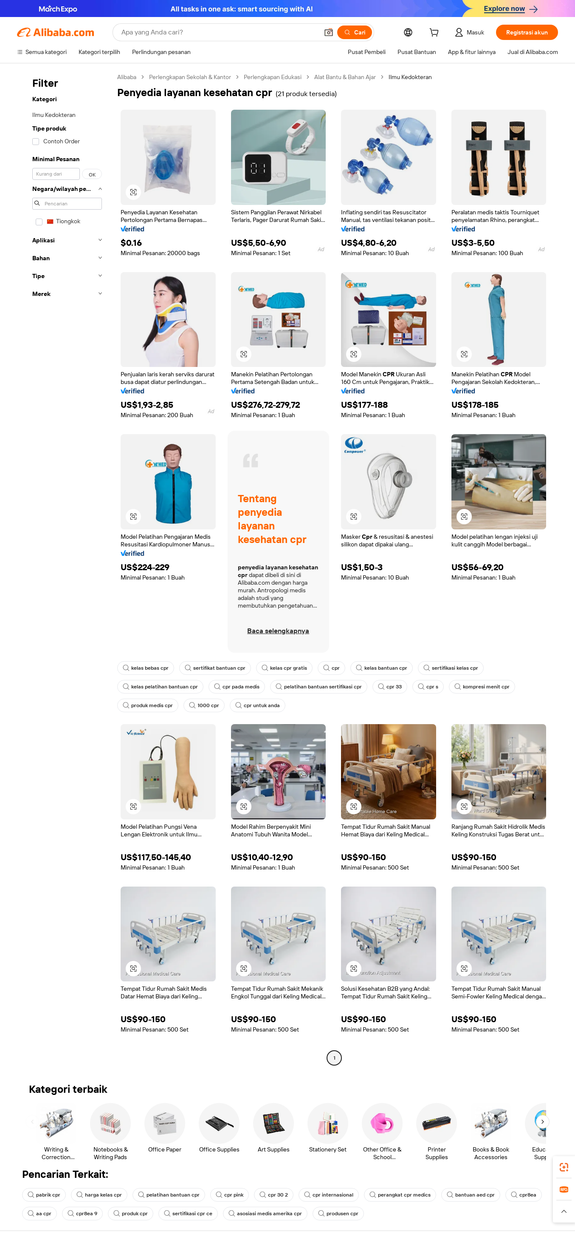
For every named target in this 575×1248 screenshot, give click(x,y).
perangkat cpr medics (400, 1194)
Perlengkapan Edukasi (273, 77)
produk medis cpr (148, 705)
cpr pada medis (236, 686)
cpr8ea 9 (82, 1213)
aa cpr (39, 1213)
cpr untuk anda (257, 705)
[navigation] (64, 568)
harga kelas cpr (99, 1194)
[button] (329, 32)
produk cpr (130, 1213)
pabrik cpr (44, 1194)
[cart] (435, 33)
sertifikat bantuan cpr (215, 668)
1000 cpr (204, 705)
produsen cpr (338, 1213)
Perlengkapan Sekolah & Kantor (190, 77)
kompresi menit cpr (482, 686)
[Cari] (354, 32)
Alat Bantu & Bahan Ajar (345, 77)
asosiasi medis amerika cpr (265, 1213)
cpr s (428, 686)
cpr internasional (328, 1194)
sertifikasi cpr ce (188, 1213)
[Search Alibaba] (219, 32)
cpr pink (229, 1194)
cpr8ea (523, 1194)
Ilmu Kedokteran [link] (410, 77)
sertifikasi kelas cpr (450, 668)
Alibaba (126, 77)
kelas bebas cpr (146, 668)
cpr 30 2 (273, 1194)
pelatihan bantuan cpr (169, 1194)
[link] (564, 1167)
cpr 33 (390, 686)
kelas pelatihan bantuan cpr (160, 686)
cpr (331, 668)
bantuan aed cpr (471, 1194)
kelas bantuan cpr (381, 668)
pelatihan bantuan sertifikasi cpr (319, 686)
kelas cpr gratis (284, 668)
